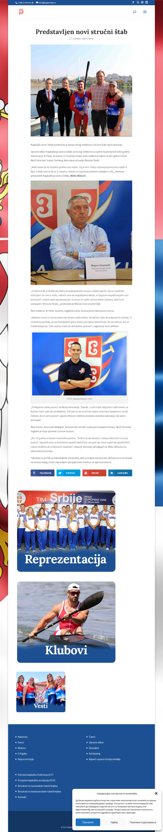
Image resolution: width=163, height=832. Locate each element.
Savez (21, 742)
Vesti (91, 38)
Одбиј (114, 822)
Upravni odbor (96, 742)
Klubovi (22, 748)
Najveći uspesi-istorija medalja (104, 759)
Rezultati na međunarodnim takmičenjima (39, 791)
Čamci (92, 736)
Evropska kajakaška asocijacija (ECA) (36, 780)
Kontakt (22, 797)
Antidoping (94, 753)
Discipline (94, 748)
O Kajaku (22, 753)
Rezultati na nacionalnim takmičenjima (38, 785)
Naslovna (22, 736)
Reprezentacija (26, 759)
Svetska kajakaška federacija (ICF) (35, 774)
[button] (156, 793)
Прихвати (87, 822)
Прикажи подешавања (143, 822)
